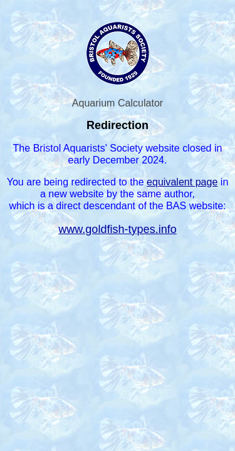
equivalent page (182, 181)
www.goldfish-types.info (117, 229)
